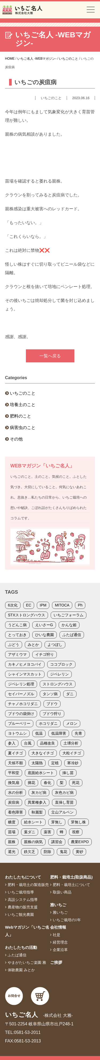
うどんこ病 (17, 625)
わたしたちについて (23, 877)
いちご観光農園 (21, 914)
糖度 (11, 822)
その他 (16, 439)
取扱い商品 (62, 892)
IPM (43, 605)
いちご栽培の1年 (67, 920)
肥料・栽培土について (71, 885)
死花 (75, 782)
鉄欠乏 (29, 851)
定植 (55, 763)
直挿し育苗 (64, 802)
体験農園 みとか (21, 970)
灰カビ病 (38, 792)
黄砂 (79, 851)
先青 (78, 733)
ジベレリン (59, 674)
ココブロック (61, 664)
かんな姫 (69, 625)
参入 (11, 743)
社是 (56, 935)
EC (28, 605)
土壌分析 (70, 743)
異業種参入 (37, 802)
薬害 (47, 832)
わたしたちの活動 (21, 947)
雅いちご (58, 905)
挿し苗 (68, 773)
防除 (47, 851)
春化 (47, 782)
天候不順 (15, 763)
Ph (80, 605)
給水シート (33, 822)
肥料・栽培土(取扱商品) (71, 877)
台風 (27, 743)
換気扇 (13, 782)
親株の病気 (33, 842)
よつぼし (54, 644)
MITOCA (62, 605)
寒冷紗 (72, 763)
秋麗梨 (37, 812)
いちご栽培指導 (21, 892)
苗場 (11, 832)
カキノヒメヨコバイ (25, 664)
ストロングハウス (58, 684)
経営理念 (60, 942)
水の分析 (15, 792)
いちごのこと (22, 393)
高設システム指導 (23, 899)
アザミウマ (17, 654)
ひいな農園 (44, 635)
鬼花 (63, 851)
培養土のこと (22, 404)
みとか (33, 644)
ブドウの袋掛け (21, 713)
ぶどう (13, 644)
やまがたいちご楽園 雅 (27, 962)
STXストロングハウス (26, 615)
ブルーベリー (19, 723)
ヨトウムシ (17, 733)
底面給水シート (41, 773)
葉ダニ (29, 832)
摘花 (31, 782)
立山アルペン (62, 812)
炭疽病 (13, 802)
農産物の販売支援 (23, 907)
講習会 (56, 842)
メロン (71, 723)
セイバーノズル (21, 694)
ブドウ (52, 704)
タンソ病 (50, 694)
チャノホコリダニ (23, 704)
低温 (39, 733)
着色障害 (15, 812)
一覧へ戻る (50, 356)
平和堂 (13, 773)
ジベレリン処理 (21, 684)
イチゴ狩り (44, 654)
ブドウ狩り (52, 713)
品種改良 (47, 743)
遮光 (11, 851)
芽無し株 (78, 822)
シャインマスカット (25, 674)
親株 (11, 842)
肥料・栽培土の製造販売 (28, 885)
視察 (75, 832)
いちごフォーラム (68, 615)
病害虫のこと (22, 427)
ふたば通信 (71, 635)
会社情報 (58, 927)
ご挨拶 (56, 962)
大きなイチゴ (42, 753)
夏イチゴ (15, 753)
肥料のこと (20, 416)
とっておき (17, 635)
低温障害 (58, 733)
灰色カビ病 (64, 792)
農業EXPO (80, 842)
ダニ (70, 694)
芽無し (56, 822)
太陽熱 (37, 763)
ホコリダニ (48, 723)
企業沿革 (60, 950)
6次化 (13, 605)
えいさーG (44, 625)
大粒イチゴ (71, 753)
